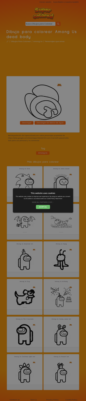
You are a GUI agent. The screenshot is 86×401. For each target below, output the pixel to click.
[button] (43, 202)
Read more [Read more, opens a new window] (59, 199)
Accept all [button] (43, 207)
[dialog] (43, 200)
